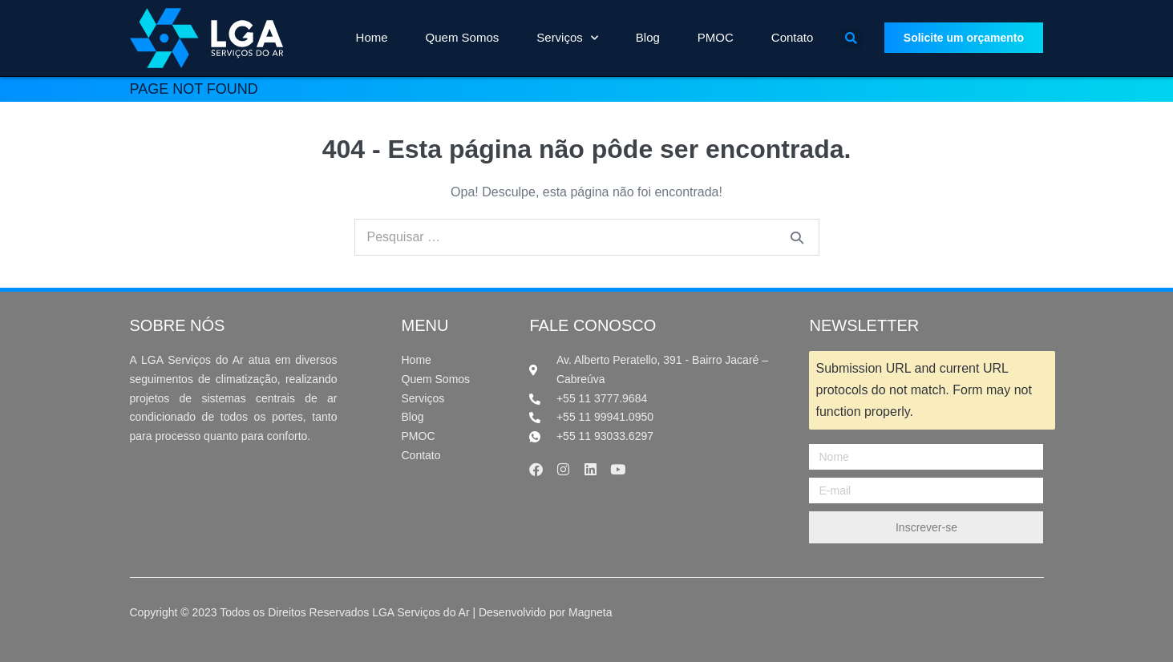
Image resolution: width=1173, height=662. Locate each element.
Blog (648, 37)
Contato (792, 37)
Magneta (590, 612)
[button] (851, 39)
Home (372, 37)
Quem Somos (463, 37)
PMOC (716, 37)
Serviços (567, 38)
